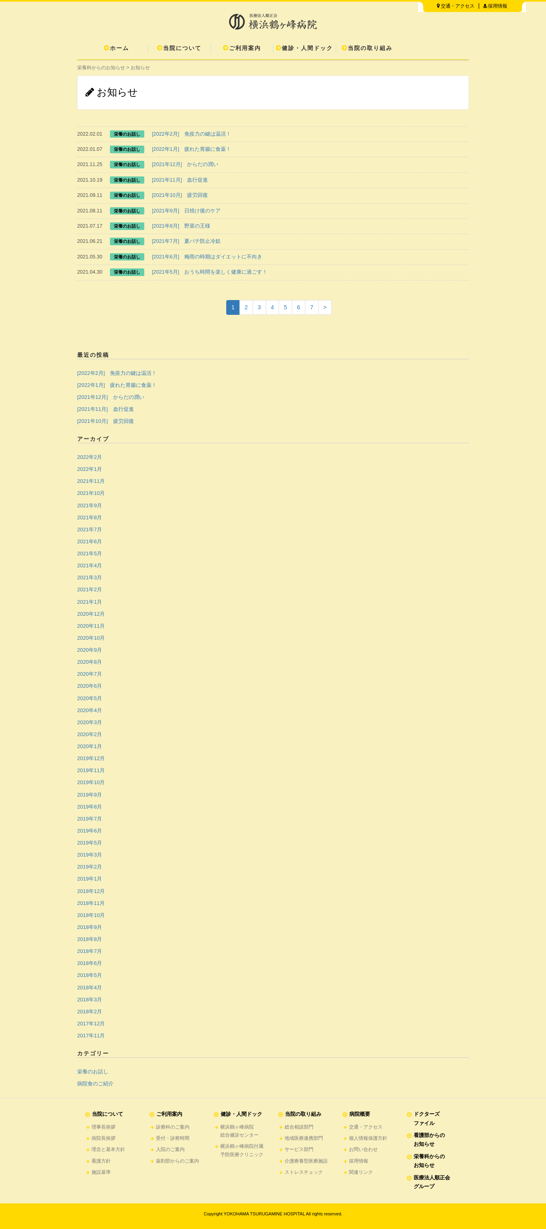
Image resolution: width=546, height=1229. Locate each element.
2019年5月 (89, 843)
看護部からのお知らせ (429, 1139)
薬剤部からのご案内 (177, 1161)
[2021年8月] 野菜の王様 (181, 226)
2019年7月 (89, 819)
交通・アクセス (455, 6)
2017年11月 (91, 1036)
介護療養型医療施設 (306, 1161)
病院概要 (359, 1114)
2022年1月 (89, 469)
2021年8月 (89, 517)
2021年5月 (89, 553)
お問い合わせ (363, 1149)
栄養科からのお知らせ (101, 67)
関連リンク (361, 1172)
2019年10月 (91, 782)
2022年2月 (89, 457)
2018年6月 (89, 963)
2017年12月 (91, 1024)
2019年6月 (89, 831)
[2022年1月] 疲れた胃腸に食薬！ (191, 149)
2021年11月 (91, 481)
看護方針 (101, 1161)
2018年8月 (89, 939)
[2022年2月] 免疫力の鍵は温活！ (191, 134)
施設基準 (101, 1172)
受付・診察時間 (172, 1138)
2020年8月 (89, 662)
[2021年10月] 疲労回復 (180, 195)
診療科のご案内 (172, 1127)
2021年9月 (89, 505)
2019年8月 (89, 807)
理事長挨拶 (104, 1127)
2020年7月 (89, 674)
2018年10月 (91, 915)
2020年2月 (89, 734)
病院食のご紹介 (95, 1084)
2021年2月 (89, 589)
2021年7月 (89, 529)
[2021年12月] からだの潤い (185, 164)
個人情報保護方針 (368, 1138)
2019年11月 (91, 770)
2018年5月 (89, 975)
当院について (179, 48)
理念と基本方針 (108, 1149)
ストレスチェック (304, 1172)
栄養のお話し (92, 1072)
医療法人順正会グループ (432, 1182)
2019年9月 (89, 795)
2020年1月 (89, 746)
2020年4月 (89, 710)
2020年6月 (89, 686)
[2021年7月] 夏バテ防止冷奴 (186, 241)
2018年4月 (89, 988)
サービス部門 (299, 1149)
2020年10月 (91, 638)
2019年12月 (91, 758)
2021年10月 (91, 493)
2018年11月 (91, 903)
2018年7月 (89, 951)
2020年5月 (89, 698)
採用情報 (495, 6)
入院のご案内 (170, 1149)
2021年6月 (89, 541)
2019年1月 (89, 879)
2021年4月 (89, 565)
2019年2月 (89, 867)
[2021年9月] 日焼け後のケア (186, 211)
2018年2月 (89, 1012)
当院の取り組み (367, 48)
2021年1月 (89, 602)
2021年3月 (89, 577)
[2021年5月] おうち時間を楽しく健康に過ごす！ (209, 272)
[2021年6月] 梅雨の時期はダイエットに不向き (207, 257)
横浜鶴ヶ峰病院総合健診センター (239, 1131)
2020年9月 (89, 650)
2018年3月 (89, 1000)
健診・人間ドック (304, 48)
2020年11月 (91, 626)
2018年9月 (89, 927)
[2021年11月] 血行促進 (180, 180)
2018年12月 (91, 891)
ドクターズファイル (427, 1118)
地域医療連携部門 (304, 1138)
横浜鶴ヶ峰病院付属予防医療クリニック (241, 1150)
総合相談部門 (299, 1127)
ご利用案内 (242, 48)
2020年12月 (91, 614)
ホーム (116, 48)
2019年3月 (89, 855)
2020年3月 (89, 722)
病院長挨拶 (104, 1138)
